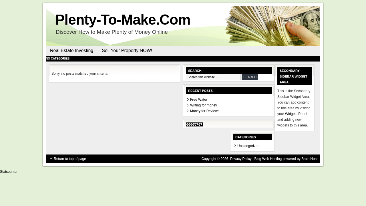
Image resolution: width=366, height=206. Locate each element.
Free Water (198, 100)
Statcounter (8, 172)
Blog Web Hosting (268, 159)
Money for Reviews (204, 111)
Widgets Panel (296, 114)
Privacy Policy (241, 159)
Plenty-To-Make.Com (122, 20)
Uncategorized (248, 146)
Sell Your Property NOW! (127, 50)
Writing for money (203, 105)
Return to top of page (70, 159)
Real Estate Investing (71, 50)
